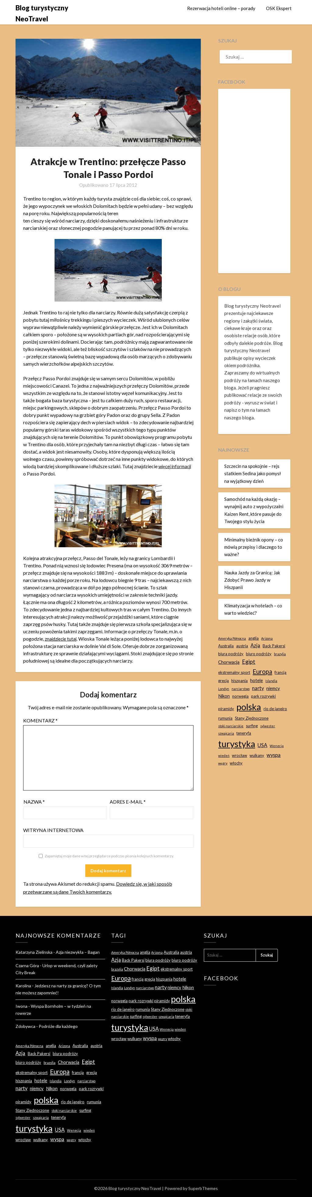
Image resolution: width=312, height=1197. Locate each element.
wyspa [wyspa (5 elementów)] (274, 755)
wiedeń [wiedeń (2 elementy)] (223, 756)
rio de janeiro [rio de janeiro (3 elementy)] (275, 708)
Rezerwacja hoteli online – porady (221, 8)
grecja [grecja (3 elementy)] (223, 680)
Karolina (23, 985)
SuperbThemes (203, 1188)
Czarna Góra (27, 965)
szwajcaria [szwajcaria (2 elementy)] (226, 733)
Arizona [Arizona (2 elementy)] (267, 638)
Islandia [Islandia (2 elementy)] (271, 681)
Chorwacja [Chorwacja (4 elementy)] (228, 662)
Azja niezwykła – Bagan (78, 952)
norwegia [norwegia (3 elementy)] (240, 696)
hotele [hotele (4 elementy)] (256, 680)
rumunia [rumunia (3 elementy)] (225, 718)
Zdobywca (25, 1026)
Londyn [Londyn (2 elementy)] (223, 689)
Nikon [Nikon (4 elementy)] (224, 696)
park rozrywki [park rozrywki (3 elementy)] (263, 696)
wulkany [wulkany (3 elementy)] (257, 755)
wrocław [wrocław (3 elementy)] (239, 755)
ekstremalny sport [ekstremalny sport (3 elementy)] (234, 672)
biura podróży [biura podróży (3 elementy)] (230, 653)
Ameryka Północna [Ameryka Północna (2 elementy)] (232, 638)
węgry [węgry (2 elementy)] (222, 763)
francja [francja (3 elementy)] (280, 672)
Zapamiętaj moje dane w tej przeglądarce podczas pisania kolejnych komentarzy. (109, 856)
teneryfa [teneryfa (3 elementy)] (243, 733)
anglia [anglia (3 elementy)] (253, 638)
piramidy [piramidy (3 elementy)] (226, 708)
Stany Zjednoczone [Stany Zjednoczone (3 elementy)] (251, 718)
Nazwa (34, 802)
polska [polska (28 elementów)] (248, 706)
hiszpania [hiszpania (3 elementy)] (239, 680)
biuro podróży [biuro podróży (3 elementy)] (258, 653)
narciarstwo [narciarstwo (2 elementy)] (241, 689)
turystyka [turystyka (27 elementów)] (236, 743)
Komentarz (40, 720)
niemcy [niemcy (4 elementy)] (273, 688)
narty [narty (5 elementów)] (258, 688)
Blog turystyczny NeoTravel (42, 13)
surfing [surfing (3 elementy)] (252, 725)
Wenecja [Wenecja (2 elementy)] (277, 746)
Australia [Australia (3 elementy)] (226, 645)
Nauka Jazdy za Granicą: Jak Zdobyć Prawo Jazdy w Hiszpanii (252, 580)
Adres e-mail (128, 802)
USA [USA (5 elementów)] (262, 745)
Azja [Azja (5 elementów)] (255, 645)
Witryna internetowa (53, 830)
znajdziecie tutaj (62, 639)
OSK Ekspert (279, 8)
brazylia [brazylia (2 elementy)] (280, 654)
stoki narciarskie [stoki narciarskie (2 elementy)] (230, 726)
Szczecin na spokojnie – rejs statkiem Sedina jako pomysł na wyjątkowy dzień (252, 473)
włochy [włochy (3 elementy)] (236, 763)
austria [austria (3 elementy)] (242, 645)
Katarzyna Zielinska (34, 952)
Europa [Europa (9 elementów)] (262, 671)
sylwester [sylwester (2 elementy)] (267, 726)
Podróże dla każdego (58, 1026)
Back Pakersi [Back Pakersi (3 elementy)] (274, 645)
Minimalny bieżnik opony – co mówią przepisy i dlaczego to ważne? (253, 547)
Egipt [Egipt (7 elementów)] (248, 661)
